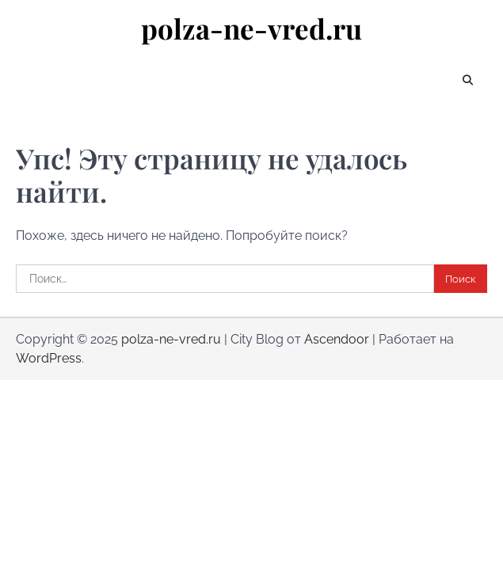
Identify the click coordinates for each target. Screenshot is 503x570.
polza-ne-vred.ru (251, 28)
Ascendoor (336, 339)
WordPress (49, 358)
